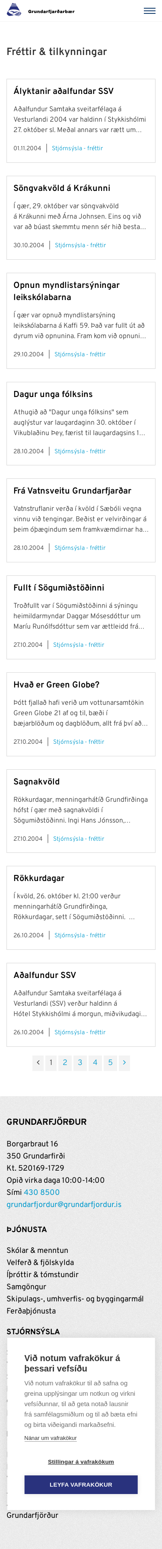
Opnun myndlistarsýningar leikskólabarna (66, 291)
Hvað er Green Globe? (56, 685)
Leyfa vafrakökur (81, 1484)
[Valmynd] (151, 11)
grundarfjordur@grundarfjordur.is (63, 1205)
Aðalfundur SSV (44, 975)
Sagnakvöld (36, 782)
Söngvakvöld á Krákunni (61, 188)
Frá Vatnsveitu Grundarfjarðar (72, 491)
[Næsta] (124, 1063)
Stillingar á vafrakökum (81, 1462)
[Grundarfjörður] (42, 11)
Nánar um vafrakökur (50, 1438)
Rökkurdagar (38, 878)
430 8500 (42, 1193)
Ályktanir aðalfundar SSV (63, 91)
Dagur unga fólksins (53, 394)
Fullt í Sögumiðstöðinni (58, 588)
